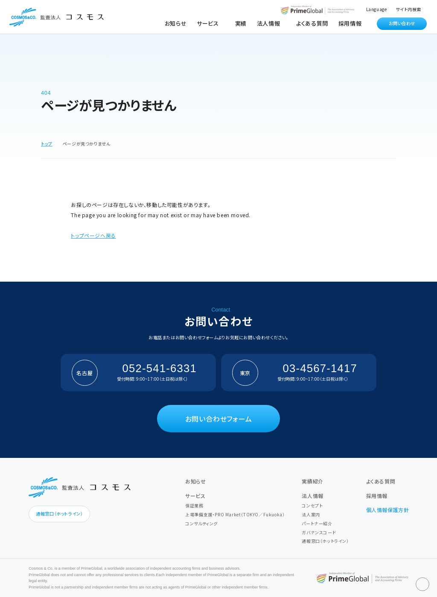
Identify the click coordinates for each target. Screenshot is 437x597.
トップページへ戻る (93, 235)
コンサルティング (201, 523)
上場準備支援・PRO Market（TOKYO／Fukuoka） (235, 514)
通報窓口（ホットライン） (59, 513)
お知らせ (175, 23)
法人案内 (311, 514)
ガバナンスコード (319, 532)
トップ (46, 143)
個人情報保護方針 (387, 509)
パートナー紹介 (317, 523)
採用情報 (349, 23)
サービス (195, 495)
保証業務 (194, 505)
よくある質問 (312, 23)
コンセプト (312, 505)
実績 (241, 23)
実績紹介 (312, 481)
